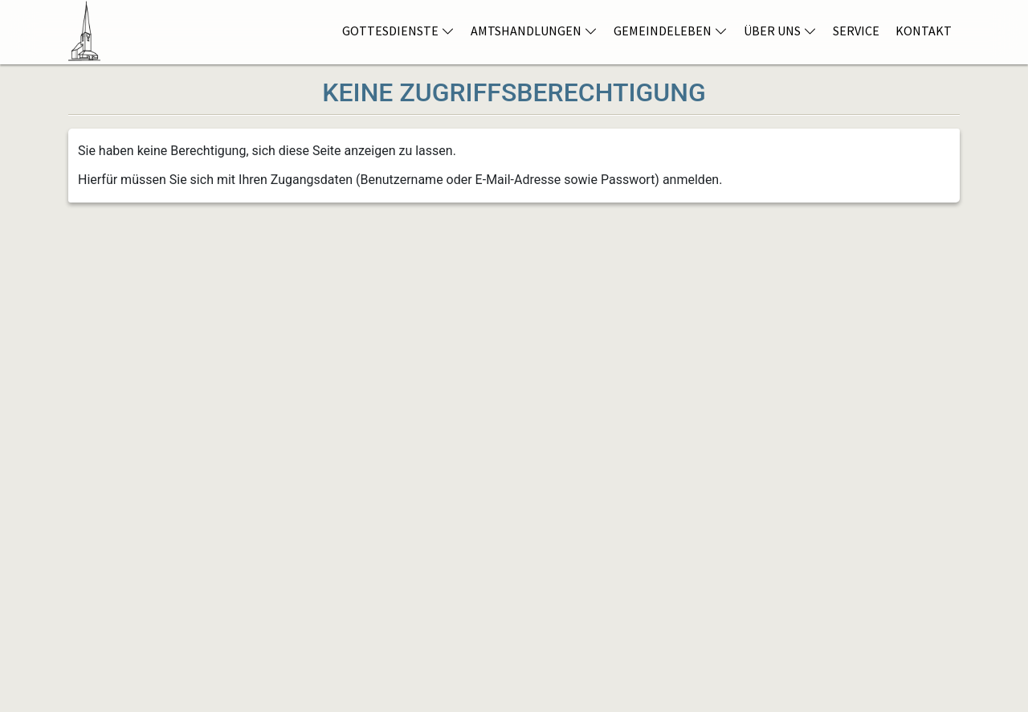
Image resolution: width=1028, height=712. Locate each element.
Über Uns (780, 31)
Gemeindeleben (671, 31)
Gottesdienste (398, 31)
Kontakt (923, 31)
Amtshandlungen (534, 31)
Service (856, 31)
